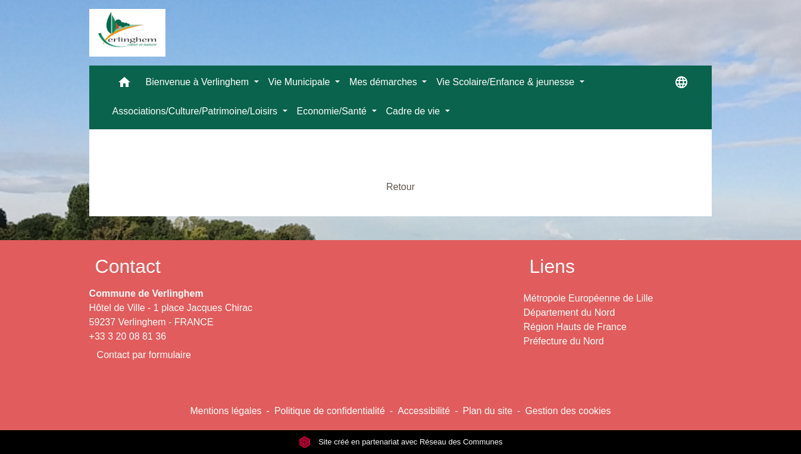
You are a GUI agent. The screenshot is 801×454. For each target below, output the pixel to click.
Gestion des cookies (568, 411)
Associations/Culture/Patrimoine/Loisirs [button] (196, 111)
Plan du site (487, 411)
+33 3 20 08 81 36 (127, 336)
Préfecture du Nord (563, 341)
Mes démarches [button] (384, 82)
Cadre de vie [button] (414, 111)
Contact (128, 266)
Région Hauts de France (574, 327)
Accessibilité (424, 411)
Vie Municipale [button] (300, 82)
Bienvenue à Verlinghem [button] (199, 82)
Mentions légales (225, 411)
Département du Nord (569, 312)
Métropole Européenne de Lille (588, 298)
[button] (124, 84)
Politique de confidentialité (329, 411)
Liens (552, 266)
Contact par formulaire (144, 355)
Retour (400, 187)
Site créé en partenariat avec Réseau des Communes (401, 441)
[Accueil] (127, 33)
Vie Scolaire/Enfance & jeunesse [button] (506, 82)
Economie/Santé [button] (333, 111)
